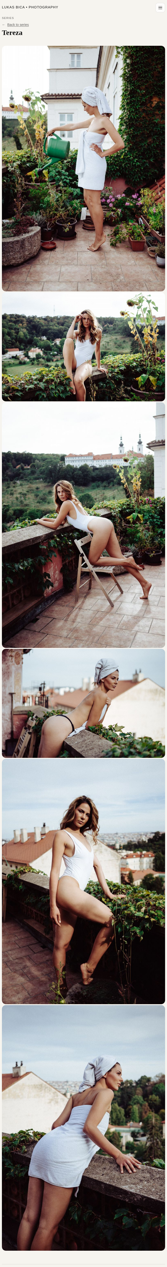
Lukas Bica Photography (30, 7)
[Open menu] (160, 7)
